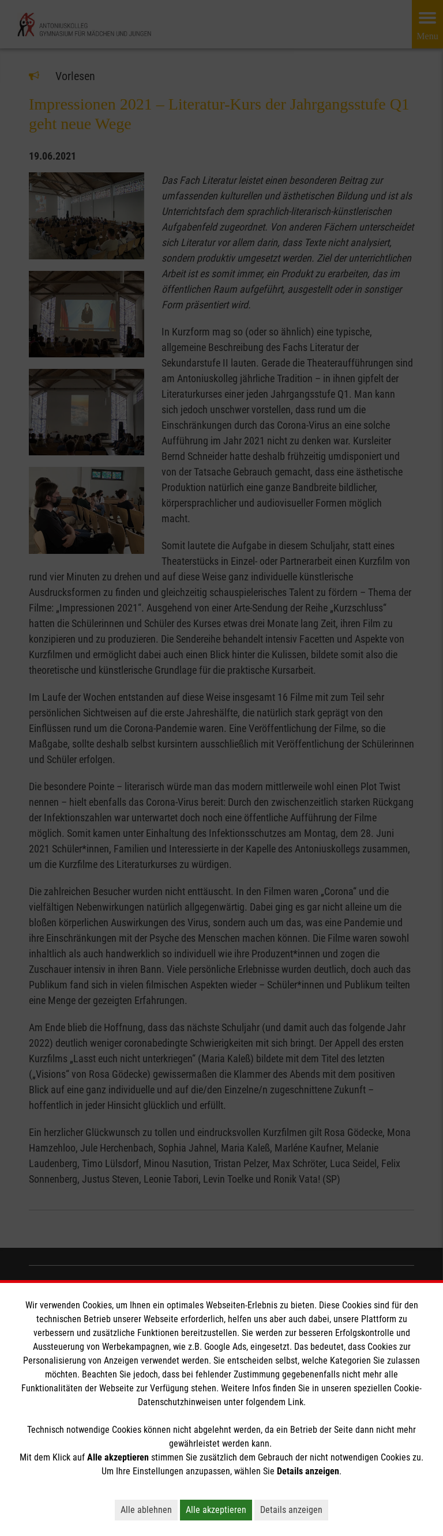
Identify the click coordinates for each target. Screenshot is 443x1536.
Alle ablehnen (146, 1509)
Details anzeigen (291, 1509)
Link (295, 1402)
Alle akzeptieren (216, 1509)
